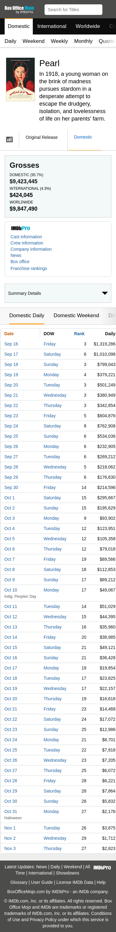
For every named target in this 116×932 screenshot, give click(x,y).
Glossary (18, 882)
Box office (20, 261)
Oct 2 (9, 507)
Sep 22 (11, 405)
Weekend (34, 41)
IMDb (84, 891)
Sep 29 (11, 477)
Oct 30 (10, 801)
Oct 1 (9, 497)
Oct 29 (10, 790)
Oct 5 (9, 538)
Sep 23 (11, 415)
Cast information (26, 236)
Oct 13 (10, 626)
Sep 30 (11, 487)
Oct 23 (10, 729)
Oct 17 (10, 667)
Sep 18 (11, 364)
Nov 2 (10, 838)
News (16, 255)
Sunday (51, 364)
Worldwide (87, 26)
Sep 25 (11, 436)
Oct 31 (10, 811)
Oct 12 (10, 616)
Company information (31, 249)
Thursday (53, 405)
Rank (79, 333)
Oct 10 (10, 589)
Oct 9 (9, 579)
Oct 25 (10, 749)
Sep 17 (11, 354)
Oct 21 (10, 708)
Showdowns (67, 872)
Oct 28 (10, 780)
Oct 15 (10, 647)
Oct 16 (10, 657)
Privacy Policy (43, 919)
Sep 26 (11, 446)
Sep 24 (11, 425)
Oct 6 (9, 548)
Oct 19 (10, 688)
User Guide (42, 882)
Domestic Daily (26, 315)
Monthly (83, 41)
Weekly (59, 41)
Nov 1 (10, 827)
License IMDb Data (74, 882)
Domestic (19, 26)
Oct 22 (10, 719)
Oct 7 (9, 559)
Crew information (27, 242)
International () (30, 188)
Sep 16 (11, 343)
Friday (50, 343)
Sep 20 (11, 384)
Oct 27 (10, 770)
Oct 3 (9, 518)
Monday (51, 374)
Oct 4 (9, 528)
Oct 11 (10, 606)
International (52, 26)
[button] (108, 8)
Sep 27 (11, 456)
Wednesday (55, 395)
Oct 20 (10, 698)
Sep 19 (11, 374)
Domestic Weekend (76, 315)
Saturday (52, 354)
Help (101, 882)
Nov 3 (10, 848)
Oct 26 (10, 760)
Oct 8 (9, 569)
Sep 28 (11, 466)
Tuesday (52, 384)
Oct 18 (10, 678)
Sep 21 (11, 395)
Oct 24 (10, 739)
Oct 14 (10, 637)
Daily (10, 41)
